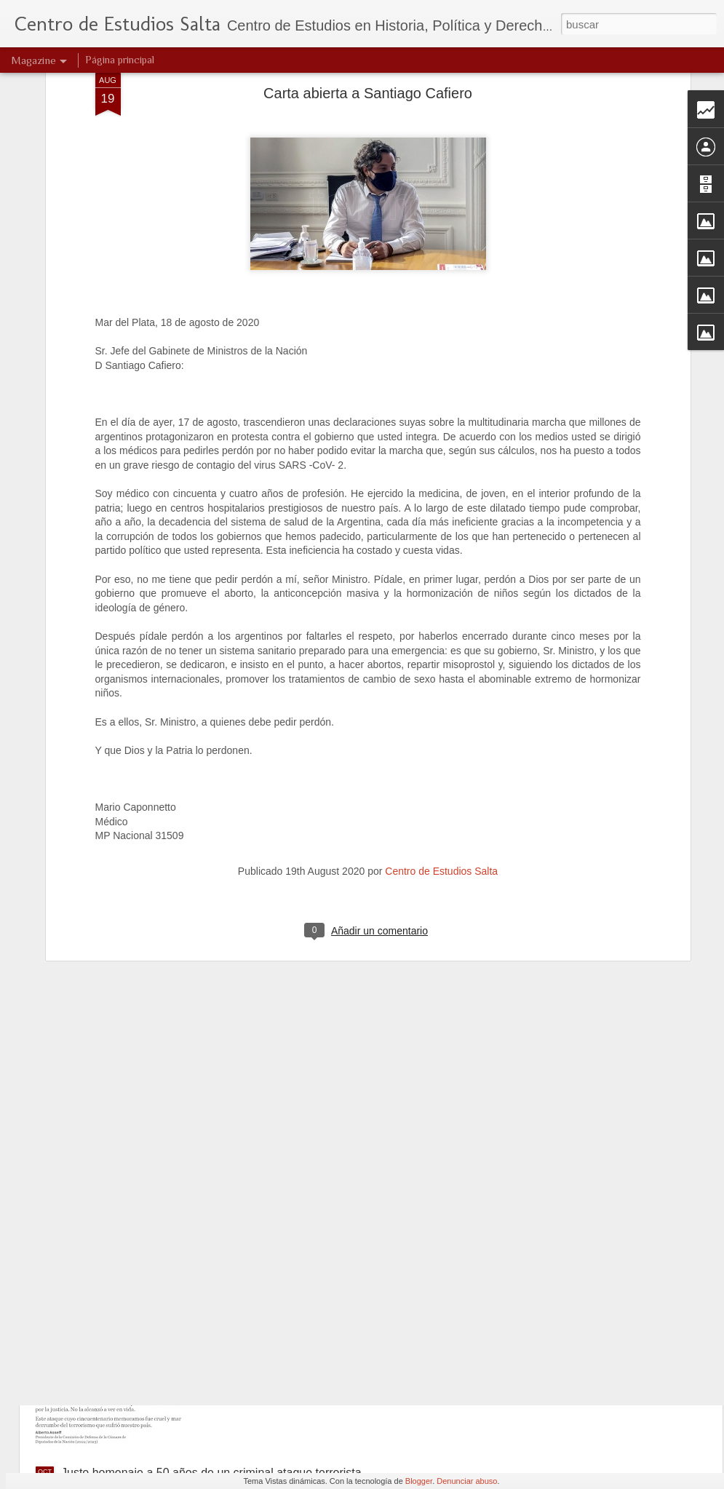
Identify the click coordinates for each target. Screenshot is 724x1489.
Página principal (119, 59)
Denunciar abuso (467, 1481)
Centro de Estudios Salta (441, 726)
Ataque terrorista (268, 1307)
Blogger (418, 1481)
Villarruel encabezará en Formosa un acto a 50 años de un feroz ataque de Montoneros (360, 1149)
